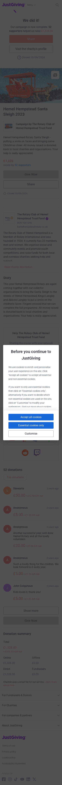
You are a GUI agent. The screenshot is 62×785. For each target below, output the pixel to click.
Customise (31, 433)
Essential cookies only (31, 425)
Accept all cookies (31, 417)
